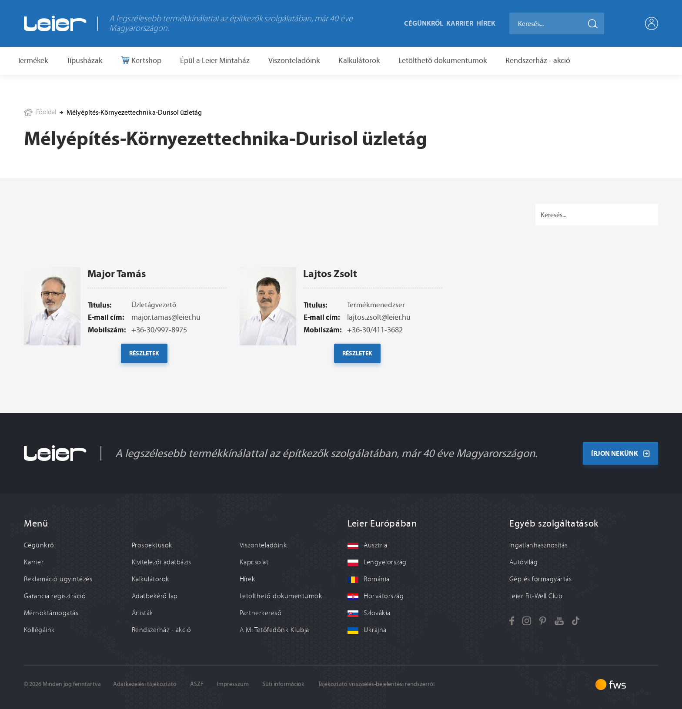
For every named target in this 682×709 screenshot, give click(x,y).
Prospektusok (152, 545)
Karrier (459, 23)
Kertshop (145, 60)
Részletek (144, 370)
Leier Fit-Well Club (535, 596)
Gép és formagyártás (540, 579)
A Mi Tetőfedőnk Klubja (274, 630)
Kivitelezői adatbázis (161, 562)
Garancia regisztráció (55, 596)
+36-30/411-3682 (375, 346)
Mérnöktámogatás (51, 613)
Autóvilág (523, 562)
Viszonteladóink (294, 60)
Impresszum (233, 684)
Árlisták (142, 613)
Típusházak (84, 60)
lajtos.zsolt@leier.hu (379, 334)
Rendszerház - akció (537, 60)
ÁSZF (197, 684)
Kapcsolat (254, 562)
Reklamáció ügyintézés (58, 579)
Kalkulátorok (359, 60)
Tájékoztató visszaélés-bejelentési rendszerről (376, 684)
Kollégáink (39, 630)
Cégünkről (423, 23)
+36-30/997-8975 (159, 346)
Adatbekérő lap (155, 596)
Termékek (32, 60)
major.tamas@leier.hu (166, 334)
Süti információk (283, 684)
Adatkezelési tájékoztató (145, 684)
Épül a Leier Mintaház (215, 60)
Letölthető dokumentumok (442, 60)
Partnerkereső (260, 613)
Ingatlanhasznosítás (538, 545)
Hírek (485, 23)
